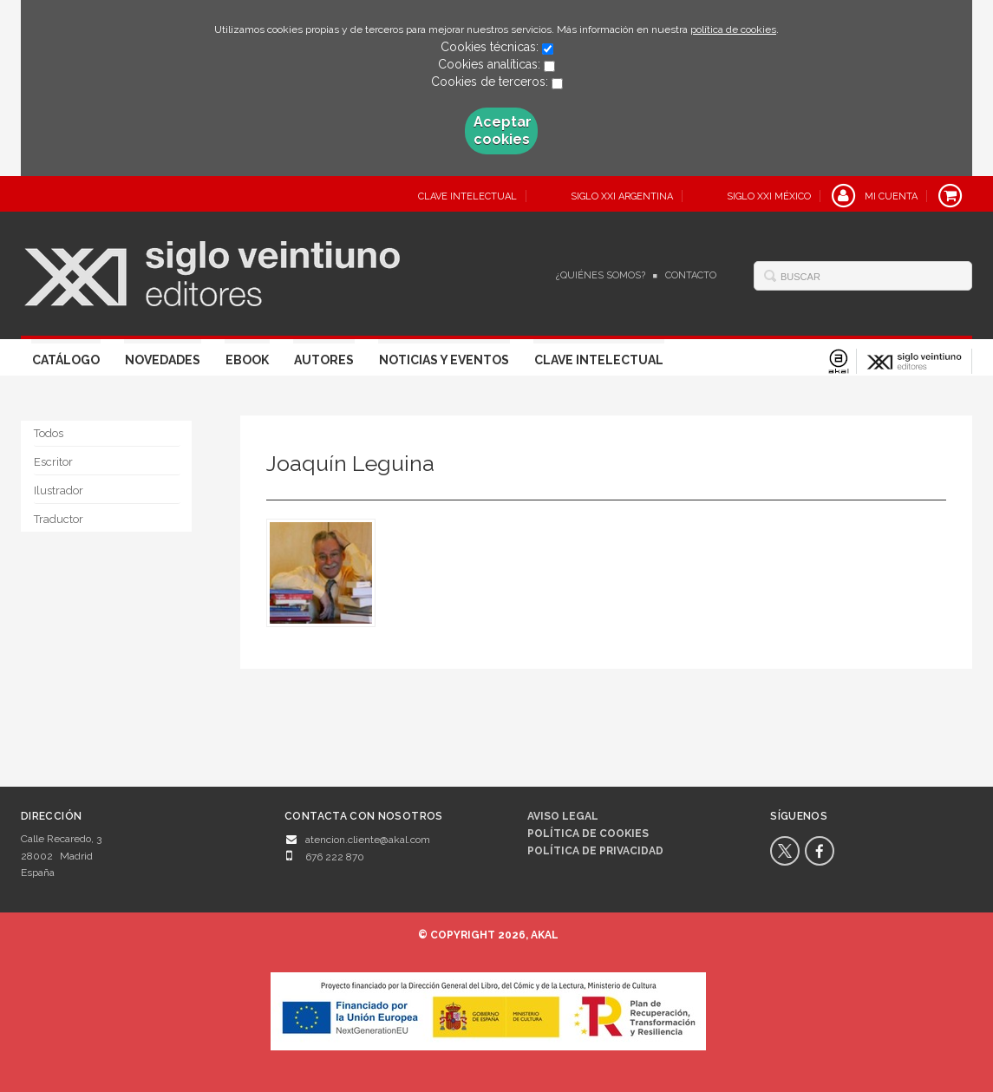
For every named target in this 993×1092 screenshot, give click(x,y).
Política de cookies (588, 833)
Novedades (162, 360)
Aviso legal (562, 816)
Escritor (53, 461)
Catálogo (66, 360)
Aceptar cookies (503, 130)
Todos (48, 433)
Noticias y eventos (444, 360)
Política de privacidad (595, 851)
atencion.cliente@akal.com (367, 840)
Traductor (58, 519)
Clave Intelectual (598, 360)
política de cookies (733, 29)
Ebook (247, 360)
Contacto (690, 275)
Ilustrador (58, 490)
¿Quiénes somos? (600, 275)
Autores (324, 360)
